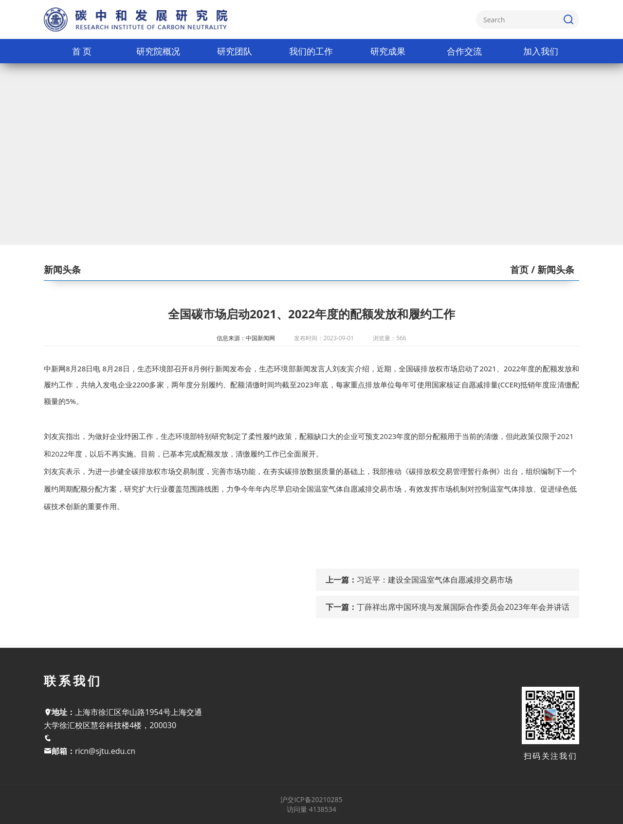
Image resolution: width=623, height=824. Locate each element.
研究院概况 (158, 51)
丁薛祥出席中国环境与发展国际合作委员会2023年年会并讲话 (463, 607)
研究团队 (234, 51)
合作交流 (464, 51)
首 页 (82, 51)
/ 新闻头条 (551, 269)
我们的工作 (311, 51)
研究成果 (387, 51)
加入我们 (540, 51)
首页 (519, 269)
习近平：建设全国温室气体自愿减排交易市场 (435, 579)
